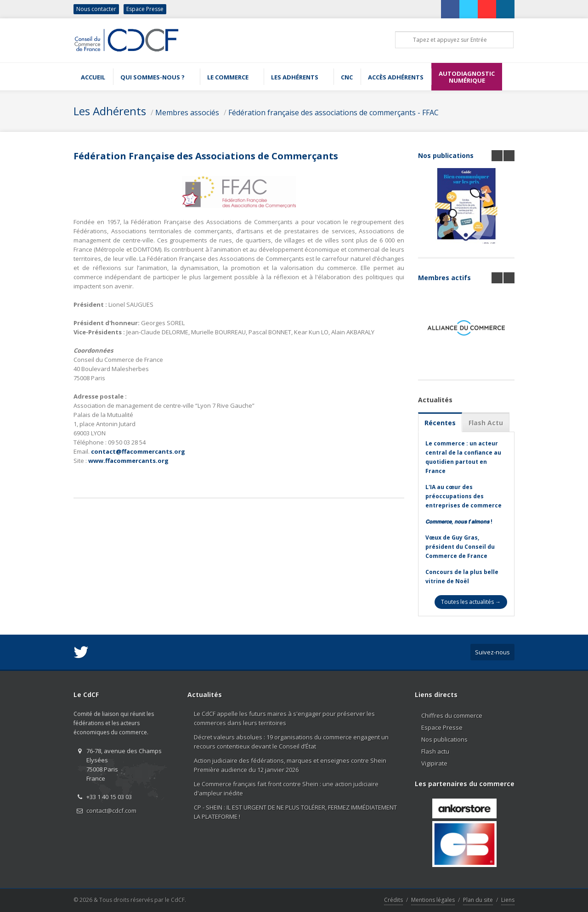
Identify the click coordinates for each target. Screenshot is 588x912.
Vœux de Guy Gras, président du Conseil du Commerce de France (460, 547)
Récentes (440, 422)
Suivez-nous (492, 652)
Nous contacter (96, 9)
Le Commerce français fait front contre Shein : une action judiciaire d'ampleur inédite (286, 788)
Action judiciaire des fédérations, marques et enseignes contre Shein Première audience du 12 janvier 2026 (290, 765)
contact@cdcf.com (111, 810)
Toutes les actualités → (471, 602)
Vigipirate (434, 763)
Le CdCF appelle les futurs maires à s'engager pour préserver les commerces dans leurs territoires (284, 718)
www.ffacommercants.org (128, 460)
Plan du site (478, 900)
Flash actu (435, 751)
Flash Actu (486, 422)
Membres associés (187, 112)
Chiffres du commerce (451, 715)
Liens (507, 900)
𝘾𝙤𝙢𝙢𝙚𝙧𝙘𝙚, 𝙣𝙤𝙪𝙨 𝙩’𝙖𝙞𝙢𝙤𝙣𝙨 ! (458, 521)
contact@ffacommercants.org (138, 451)
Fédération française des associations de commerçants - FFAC (333, 112)
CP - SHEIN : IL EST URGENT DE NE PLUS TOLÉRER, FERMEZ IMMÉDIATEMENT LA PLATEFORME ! (295, 812)
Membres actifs (444, 277)
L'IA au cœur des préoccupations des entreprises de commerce (463, 496)
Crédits (393, 900)
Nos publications (446, 155)
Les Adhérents (110, 110)
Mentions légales (433, 900)
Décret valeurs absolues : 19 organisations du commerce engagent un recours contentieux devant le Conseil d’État (291, 741)
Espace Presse (145, 9)
